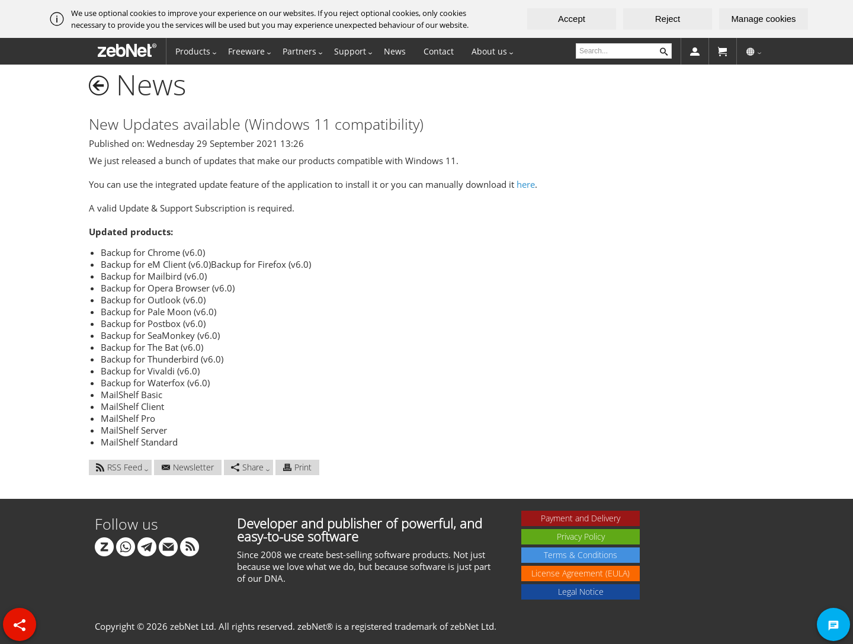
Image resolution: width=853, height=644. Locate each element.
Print (297, 467)
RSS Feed (119, 467)
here (526, 184)
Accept (571, 19)
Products (192, 51)
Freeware (246, 51)
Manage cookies (763, 19)
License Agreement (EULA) (580, 573)
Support (350, 51)
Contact (439, 51)
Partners (299, 51)
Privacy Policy (581, 536)
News (395, 51)
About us (489, 51)
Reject (668, 19)
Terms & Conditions (580, 554)
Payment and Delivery (580, 518)
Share (247, 467)
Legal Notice (581, 591)
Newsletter (188, 467)
